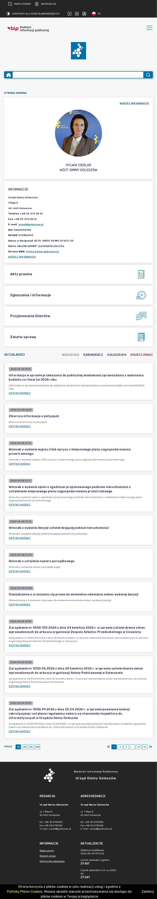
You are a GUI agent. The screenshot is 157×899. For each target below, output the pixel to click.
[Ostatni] (150, 746)
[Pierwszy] (108, 746)
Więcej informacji (22, 256)
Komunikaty (93, 354)
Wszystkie (71, 354)
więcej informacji (134, 103)
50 (31, 746)
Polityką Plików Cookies (25, 891)
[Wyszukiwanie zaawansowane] (78, 75)
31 (138, 746)
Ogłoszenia (116, 354)
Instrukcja (45, 4)
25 (24, 746)
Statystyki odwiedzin (52, 861)
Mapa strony (19, 4)
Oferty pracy (141, 354)
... (132, 746)
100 (37, 746)
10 (18, 746)
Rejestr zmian (48, 855)
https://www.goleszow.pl (42, 251)
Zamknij (148, 891)
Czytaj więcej (19, 393)
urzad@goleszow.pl (30, 224)
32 (144, 746)
